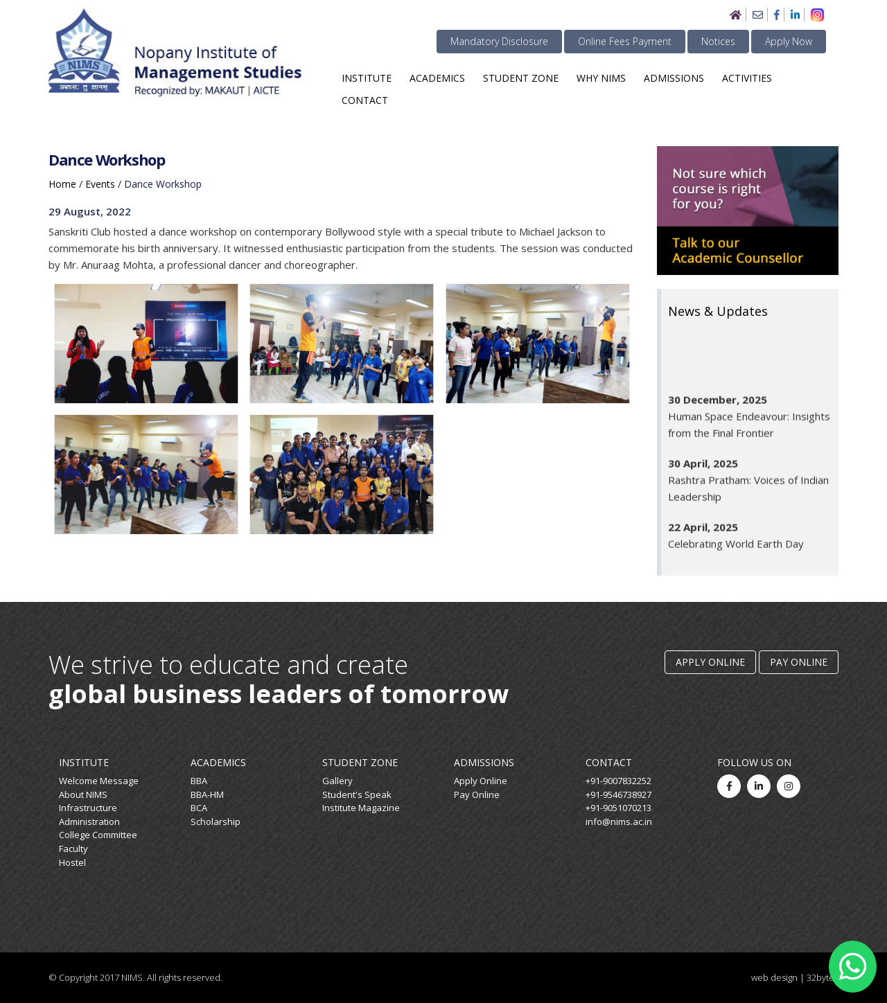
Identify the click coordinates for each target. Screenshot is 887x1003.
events (100, 183)
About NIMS (83, 794)
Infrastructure (88, 807)
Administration (89, 821)
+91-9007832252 (618, 780)
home (62, 183)
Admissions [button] (674, 78)
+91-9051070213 (618, 807)
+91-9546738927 (618, 794)
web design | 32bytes (794, 977)
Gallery (337, 780)
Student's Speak (357, 794)
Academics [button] (437, 78)
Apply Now (788, 41)
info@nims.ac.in (619, 821)
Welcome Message (99, 780)
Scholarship (215, 821)
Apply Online (710, 661)
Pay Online (798, 661)
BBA (199, 780)
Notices (718, 41)
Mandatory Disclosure (499, 41)
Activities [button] (747, 78)
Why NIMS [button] (601, 78)
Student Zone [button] (521, 78)
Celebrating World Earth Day (736, 549)
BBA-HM (207, 794)
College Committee (98, 834)
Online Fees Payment (624, 41)
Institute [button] (367, 78)
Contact (365, 100)
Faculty (73, 848)
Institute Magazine (361, 807)
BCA (199, 807)
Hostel (72, 862)
